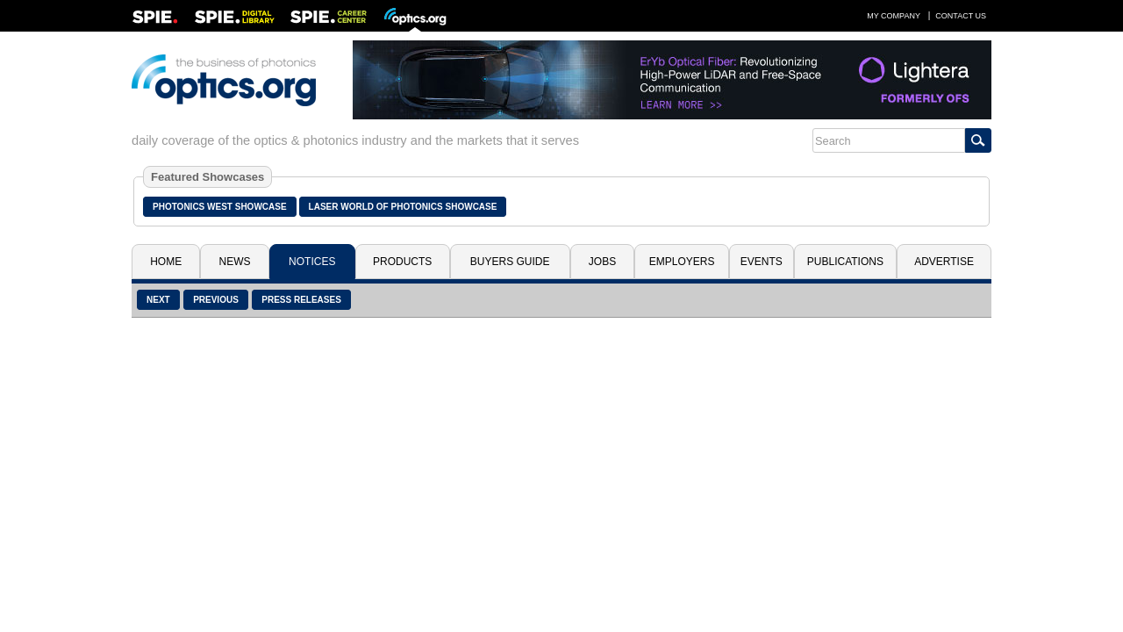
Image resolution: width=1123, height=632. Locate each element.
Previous (216, 300)
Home (166, 261)
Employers (682, 261)
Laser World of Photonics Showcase (403, 207)
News (235, 261)
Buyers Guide (510, 261)
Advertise (944, 261)
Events (761, 261)
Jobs (602, 261)
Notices (312, 261)
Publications (845, 261)
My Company (893, 15)
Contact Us (960, 15)
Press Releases (301, 300)
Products (402, 261)
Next (158, 300)
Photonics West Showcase (220, 207)
